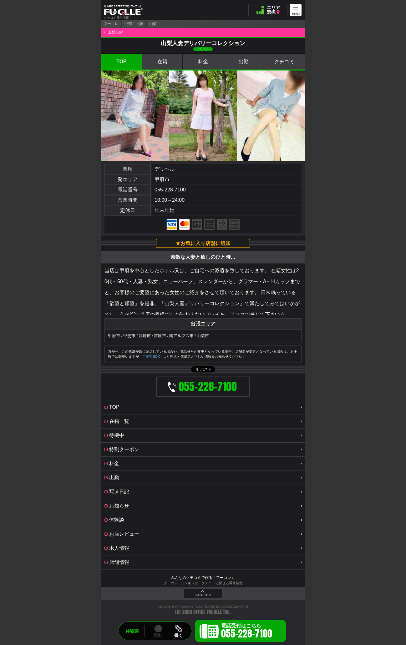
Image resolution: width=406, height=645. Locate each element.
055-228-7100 (170, 189)
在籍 (162, 61)
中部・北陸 (133, 24)
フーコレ (111, 24)
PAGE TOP (203, 595)
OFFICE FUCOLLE (207, 612)
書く (178, 635)
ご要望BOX (151, 356)
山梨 (153, 24)
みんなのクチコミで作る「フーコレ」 (203, 577)
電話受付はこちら (246, 632)
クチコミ (284, 61)
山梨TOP (115, 32)
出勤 (244, 61)
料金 (203, 61)
